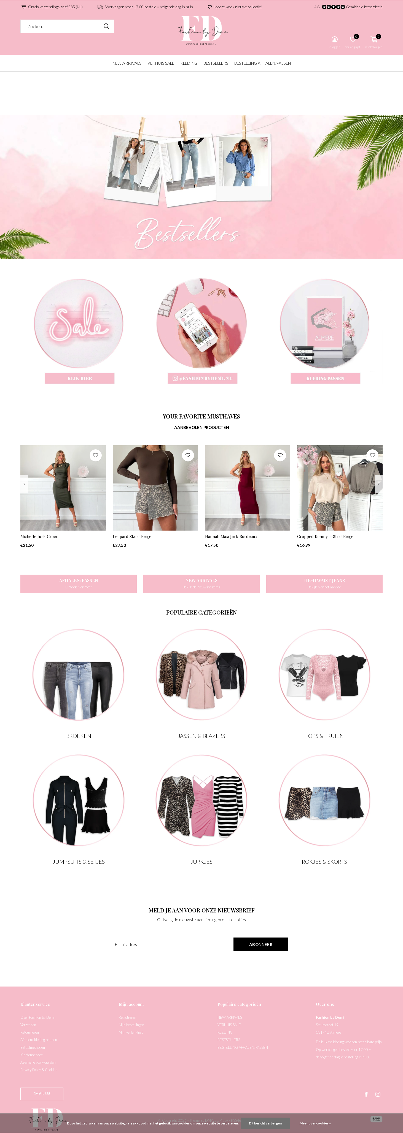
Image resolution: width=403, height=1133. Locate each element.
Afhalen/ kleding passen (38, 1039)
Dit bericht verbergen (265, 1123)
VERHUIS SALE (160, 63)
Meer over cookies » (315, 1123)
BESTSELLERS (215, 63)
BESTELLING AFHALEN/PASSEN (262, 63)
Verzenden (28, 1025)
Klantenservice (31, 1055)
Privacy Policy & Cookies (38, 1069)
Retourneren (29, 1032)
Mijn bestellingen (131, 1025)
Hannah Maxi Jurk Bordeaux (231, 536)
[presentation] (24, 484)
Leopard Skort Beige (132, 536)
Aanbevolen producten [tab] (201, 427)
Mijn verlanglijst (131, 1032)
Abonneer (260, 944)
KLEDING (188, 63)
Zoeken (106, 26)
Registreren (127, 1017)
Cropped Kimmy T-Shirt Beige (325, 536)
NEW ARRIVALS (126, 63)
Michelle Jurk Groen (39, 536)
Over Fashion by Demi (37, 1017)
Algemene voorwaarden (38, 1062)
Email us (41, 1093)
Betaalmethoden (32, 1047)
